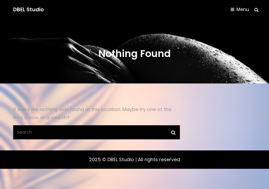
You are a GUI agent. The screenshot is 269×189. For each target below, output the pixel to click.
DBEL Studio (28, 9)
